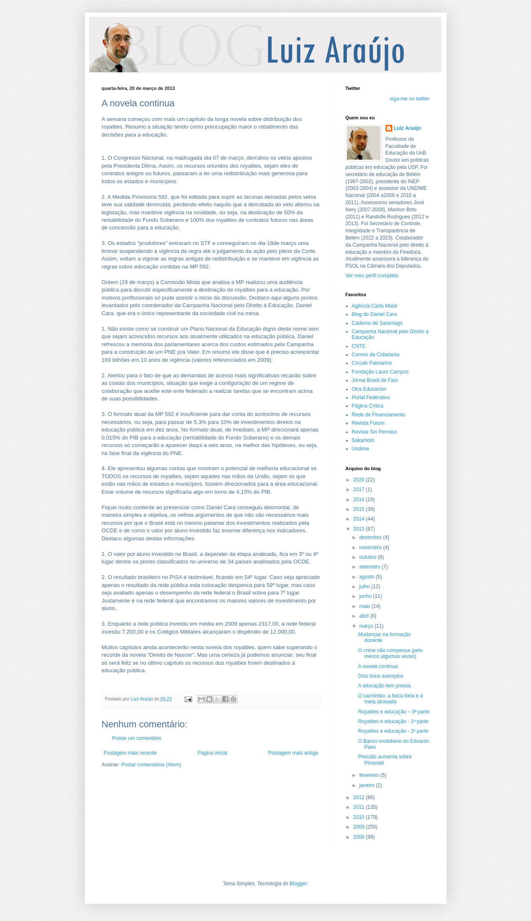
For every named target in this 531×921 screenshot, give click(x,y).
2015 (359, 509)
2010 (359, 817)
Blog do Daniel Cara (374, 314)
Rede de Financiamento (378, 415)
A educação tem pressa (384, 686)
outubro (368, 557)
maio (365, 606)
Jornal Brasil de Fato (375, 380)
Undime (360, 449)
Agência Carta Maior (375, 306)
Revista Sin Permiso (374, 432)
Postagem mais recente (130, 753)
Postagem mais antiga (293, 753)
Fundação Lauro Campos (380, 372)
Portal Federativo (371, 397)
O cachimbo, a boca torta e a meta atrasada (390, 699)
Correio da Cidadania (375, 355)
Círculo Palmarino (372, 363)
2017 (359, 489)
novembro (371, 547)
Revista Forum (368, 423)
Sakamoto (363, 440)
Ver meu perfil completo (372, 276)
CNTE (359, 346)
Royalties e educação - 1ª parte (393, 721)
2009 (359, 827)
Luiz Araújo (407, 128)
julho (365, 586)
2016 (359, 500)
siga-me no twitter (410, 99)
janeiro (367, 785)
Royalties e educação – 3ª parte (393, 712)
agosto (367, 577)
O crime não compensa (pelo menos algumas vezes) (390, 653)
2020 (359, 480)
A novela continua (378, 666)
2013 (359, 529)
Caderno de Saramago (377, 323)
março (367, 626)
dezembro (371, 537)
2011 (359, 807)
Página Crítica (367, 406)
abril (364, 616)
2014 (359, 519)
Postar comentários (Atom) (151, 765)
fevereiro (369, 775)
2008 (359, 837)
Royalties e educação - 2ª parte (393, 731)
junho (366, 596)
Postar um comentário (136, 738)
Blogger (298, 884)
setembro (370, 567)
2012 (359, 797)
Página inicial (212, 753)
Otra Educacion (369, 389)
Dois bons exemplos (380, 676)
